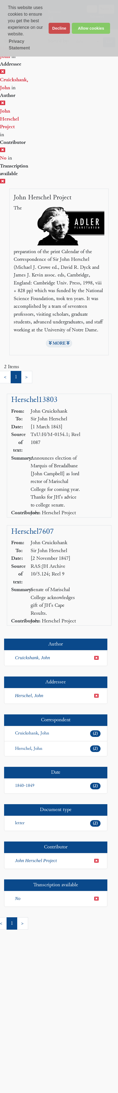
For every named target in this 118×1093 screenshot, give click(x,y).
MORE (59, 343)
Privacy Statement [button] (19, 44)
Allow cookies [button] (91, 28)
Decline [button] (59, 28)
